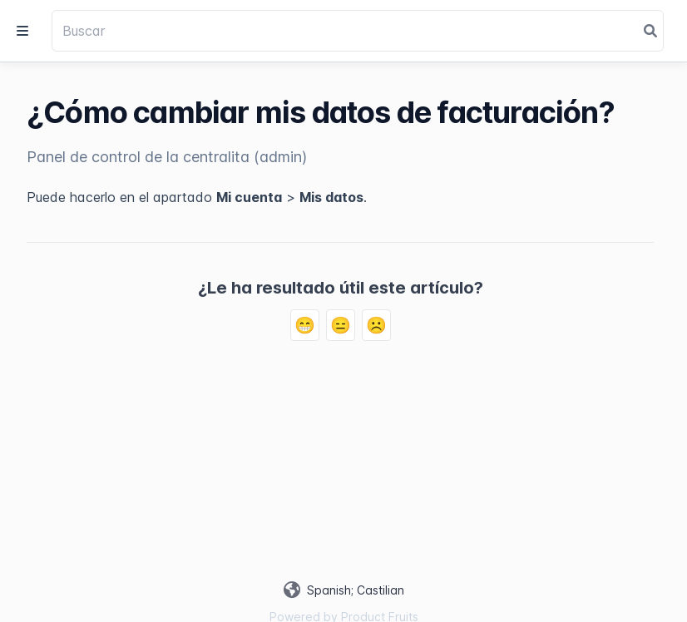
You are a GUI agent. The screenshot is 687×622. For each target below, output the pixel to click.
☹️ (376, 325)
